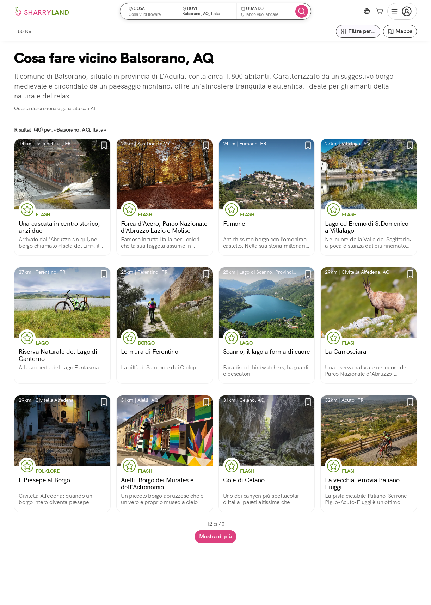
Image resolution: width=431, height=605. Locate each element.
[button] (151, 11)
